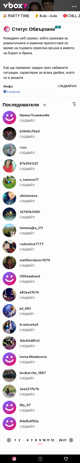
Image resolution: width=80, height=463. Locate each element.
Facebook (11, 91)
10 (44, 440)
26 (61, 440)
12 (52, 440)
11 (48, 440)
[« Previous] (9, 440)
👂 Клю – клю (46, 16)
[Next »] (71, 440)
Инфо (8, 86)
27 (65, 440)
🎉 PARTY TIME (16, 16)
